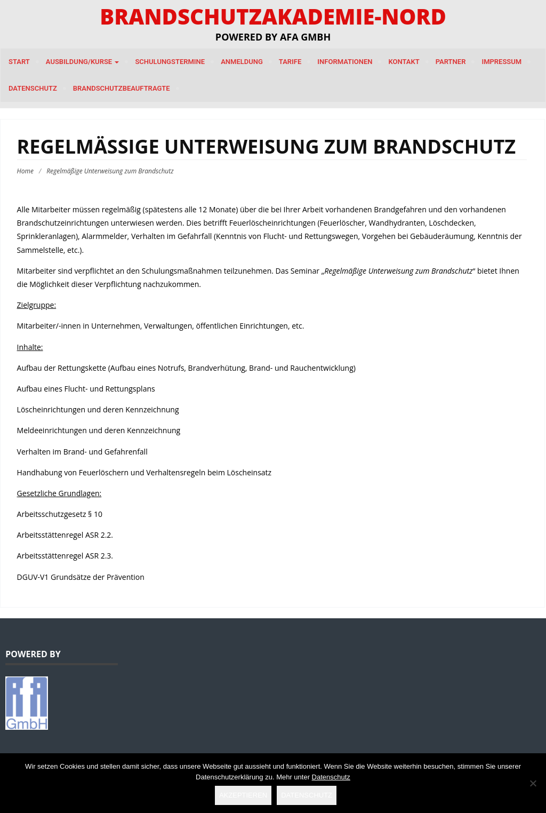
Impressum (501, 62)
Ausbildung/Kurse (82, 62)
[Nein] (532, 783)
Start (19, 62)
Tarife (290, 62)
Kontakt (403, 62)
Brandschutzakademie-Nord (273, 16)
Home (25, 171)
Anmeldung (242, 62)
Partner (451, 62)
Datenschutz (33, 88)
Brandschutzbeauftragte (121, 88)
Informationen (344, 62)
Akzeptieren (243, 795)
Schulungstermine (170, 62)
